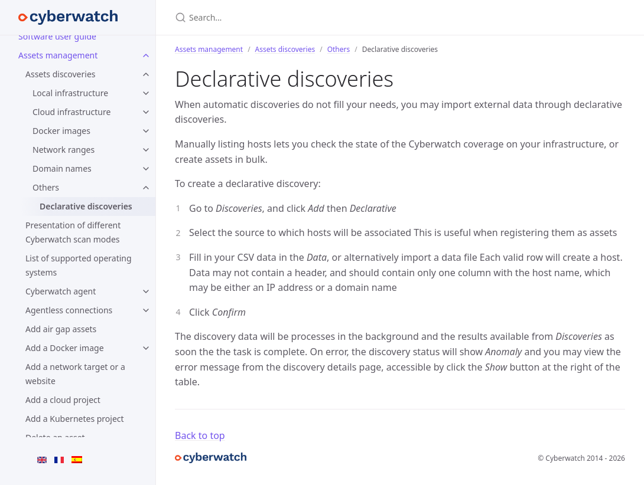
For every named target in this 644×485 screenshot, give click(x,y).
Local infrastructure (70, 93)
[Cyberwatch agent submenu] (145, 291)
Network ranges (63, 149)
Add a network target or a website (75, 373)
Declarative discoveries (86, 206)
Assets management (209, 49)
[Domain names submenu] (145, 168)
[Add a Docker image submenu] (145, 348)
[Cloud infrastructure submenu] (145, 112)
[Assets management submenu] (145, 55)
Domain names (62, 168)
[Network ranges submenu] (145, 149)
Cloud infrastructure (71, 111)
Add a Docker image (64, 347)
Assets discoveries (60, 74)
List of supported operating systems (78, 265)
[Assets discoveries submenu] (145, 74)
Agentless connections (68, 310)
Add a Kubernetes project (74, 418)
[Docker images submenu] (145, 131)
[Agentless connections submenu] (145, 310)
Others (45, 187)
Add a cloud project (62, 399)
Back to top (200, 435)
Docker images (61, 130)
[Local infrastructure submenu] (145, 93)
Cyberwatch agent (60, 291)
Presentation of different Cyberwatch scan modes (73, 232)
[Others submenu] (145, 187)
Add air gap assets (60, 329)
